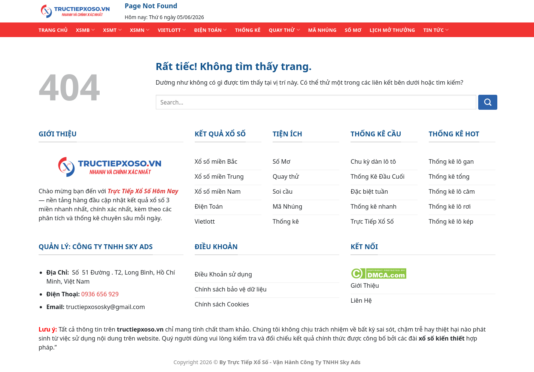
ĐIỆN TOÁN (210, 29)
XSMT (112, 29)
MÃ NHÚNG (322, 30)
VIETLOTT (172, 29)
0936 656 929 (100, 294)
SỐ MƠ (353, 30)
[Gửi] (487, 102)
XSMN (140, 29)
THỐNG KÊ (248, 30)
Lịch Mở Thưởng (392, 30)
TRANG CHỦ (53, 30)
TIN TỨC (436, 29)
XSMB (85, 29)
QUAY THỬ (284, 29)
